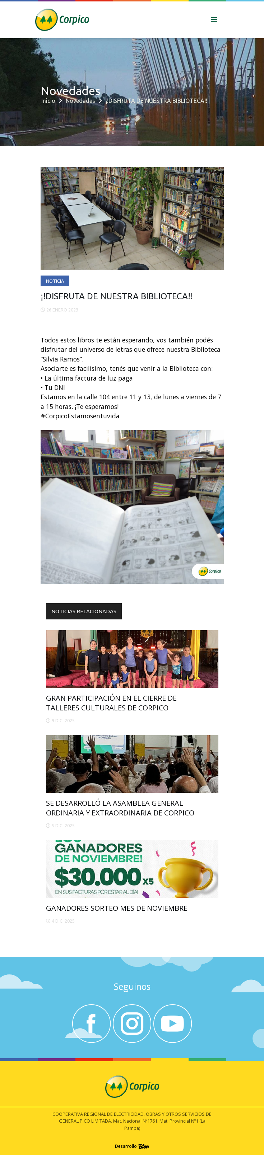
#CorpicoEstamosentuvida (80, 415)
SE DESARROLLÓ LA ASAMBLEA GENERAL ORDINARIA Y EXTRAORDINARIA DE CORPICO (120, 807)
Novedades (80, 100)
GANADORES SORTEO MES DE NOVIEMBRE (116, 908)
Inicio (48, 100)
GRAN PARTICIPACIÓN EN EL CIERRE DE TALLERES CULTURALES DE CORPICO (111, 702)
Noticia (55, 280)
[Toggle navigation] (214, 19)
